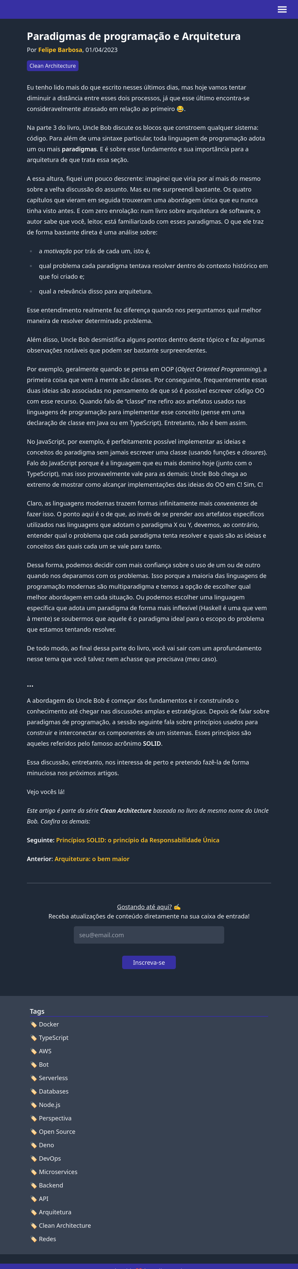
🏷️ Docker (44, 1024)
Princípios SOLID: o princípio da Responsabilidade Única (137, 840)
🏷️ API (39, 1199)
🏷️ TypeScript (49, 1038)
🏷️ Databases (49, 1091)
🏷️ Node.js (45, 1105)
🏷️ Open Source (53, 1131)
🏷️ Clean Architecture (60, 1225)
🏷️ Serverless (49, 1078)
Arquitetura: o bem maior (92, 859)
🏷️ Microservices (54, 1172)
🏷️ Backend (46, 1185)
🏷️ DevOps (45, 1158)
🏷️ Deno (42, 1145)
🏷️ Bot (39, 1064)
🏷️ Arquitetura (50, 1212)
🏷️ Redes (43, 1239)
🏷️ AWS (41, 1051)
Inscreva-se (149, 962)
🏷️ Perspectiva (50, 1118)
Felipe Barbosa (60, 50)
